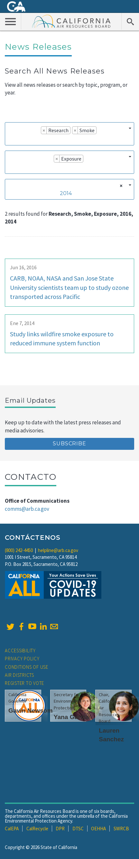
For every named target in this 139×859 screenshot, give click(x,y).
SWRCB (121, 828)
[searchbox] (10, 139)
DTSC (78, 828)
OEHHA (98, 828)
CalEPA (12, 828)
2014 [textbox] (66, 193)
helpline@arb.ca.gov (58, 550)
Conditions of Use (26, 667)
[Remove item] (44, 130)
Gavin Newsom (30, 710)
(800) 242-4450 (19, 550)
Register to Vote (24, 683)
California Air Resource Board (71, 21)
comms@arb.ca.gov (27, 508)
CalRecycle (37, 828)
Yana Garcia (71, 717)
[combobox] (69, 133)
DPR (60, 828)
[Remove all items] (120, 186)
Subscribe (69, 443)
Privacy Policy (22, 659)
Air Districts (19, 675)
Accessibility (20, 650)
